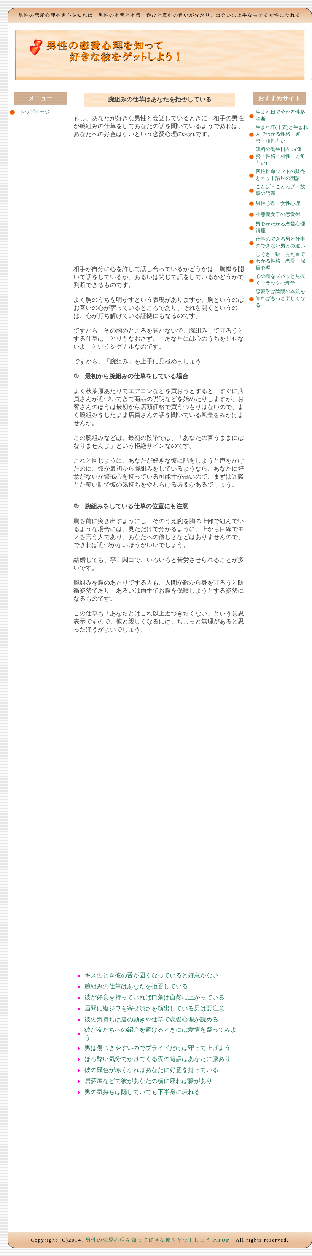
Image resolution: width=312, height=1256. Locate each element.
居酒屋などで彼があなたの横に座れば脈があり (148, 1081)
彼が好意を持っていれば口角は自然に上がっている (154, 997)
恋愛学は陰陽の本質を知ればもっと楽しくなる (280, 298)
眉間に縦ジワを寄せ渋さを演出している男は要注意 (154, 1008)
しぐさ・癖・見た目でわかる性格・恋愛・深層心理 (280, 261)
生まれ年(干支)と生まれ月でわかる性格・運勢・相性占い (282, 134)
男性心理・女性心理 (278, 203)
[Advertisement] (159, 198)
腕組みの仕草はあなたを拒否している (136, 986)
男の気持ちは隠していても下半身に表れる (142, 1092)
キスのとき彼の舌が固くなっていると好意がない (151, 975)
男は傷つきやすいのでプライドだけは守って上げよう (157, 1048)
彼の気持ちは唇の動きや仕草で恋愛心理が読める (151, 1019)
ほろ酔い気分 (102, 1059)
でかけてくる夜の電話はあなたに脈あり (176, 1059)
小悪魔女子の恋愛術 (278, 214)
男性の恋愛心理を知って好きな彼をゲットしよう (148, 1240)
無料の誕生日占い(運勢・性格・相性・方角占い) (280, 156)
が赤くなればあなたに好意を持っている (163, 1070)
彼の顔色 (96, 1070)
